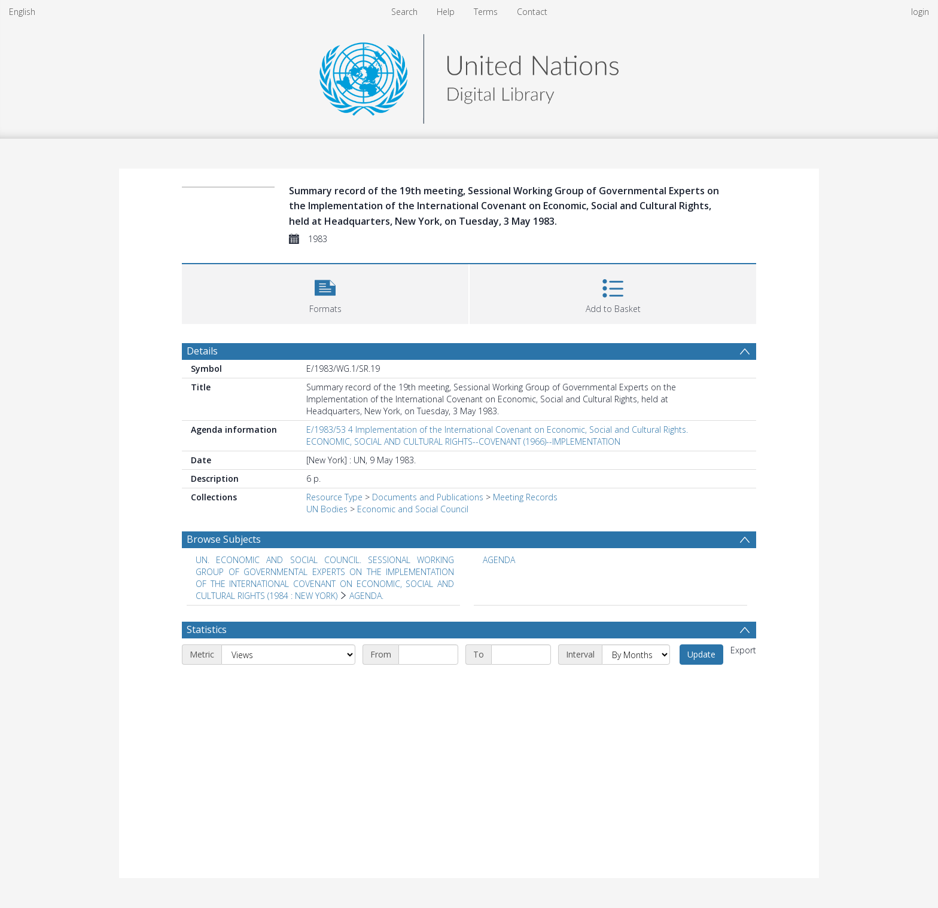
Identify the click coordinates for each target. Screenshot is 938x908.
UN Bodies (327, 509)
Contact (532, 11)
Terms (486, 11)
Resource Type (334, 497)
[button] (325, 292)
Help (446, 11)
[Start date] (428, 654)
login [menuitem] (920, 11)
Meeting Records (525, 497)
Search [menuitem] (404, 11)
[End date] (521, 654)
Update (701, 654)
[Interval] (636, 654)
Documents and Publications (427, 497)
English (22, 11)
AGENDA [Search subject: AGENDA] (499, 559)
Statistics (207, 629)
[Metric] (288, 654)
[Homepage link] (469, 76)
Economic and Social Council (412, 509)
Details (202, 350)
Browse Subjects (224, 539)
